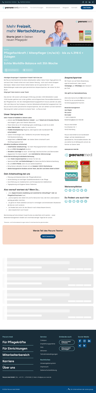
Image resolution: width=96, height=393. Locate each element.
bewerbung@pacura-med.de (74, 120)
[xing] (92, 2)
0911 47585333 (71, 117)
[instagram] (86, 2)
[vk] (84, 345)
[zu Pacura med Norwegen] (67, 348)
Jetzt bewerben (48, 236)
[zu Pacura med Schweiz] (67, 342)
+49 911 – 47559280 (25, 377)
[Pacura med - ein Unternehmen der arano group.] (71, 389)
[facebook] (83, 2)
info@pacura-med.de (44, 377)
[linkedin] (89, 2)
